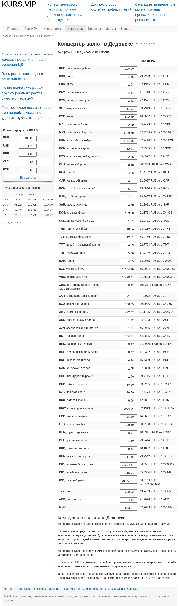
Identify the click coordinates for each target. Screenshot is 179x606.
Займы (111, 28)
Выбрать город (145, 43)
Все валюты (28, 177)
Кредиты (94, 28)
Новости (127, 28)
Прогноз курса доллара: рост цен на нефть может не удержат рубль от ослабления (27, 112)
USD (5, 199)
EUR (5, 204)
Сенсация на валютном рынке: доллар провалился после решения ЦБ (28, 59)
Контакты (9, 588)
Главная (13, 28)
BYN (5, 215)
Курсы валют (53, 28)
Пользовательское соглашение (39, 588)
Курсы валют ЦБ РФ (71, 562)
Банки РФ (31, 28)
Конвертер (75, 28)
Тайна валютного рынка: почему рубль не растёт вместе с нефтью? (22, 93)
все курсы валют (12, 222)
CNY (5, 209)
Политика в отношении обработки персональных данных (100, 588)
